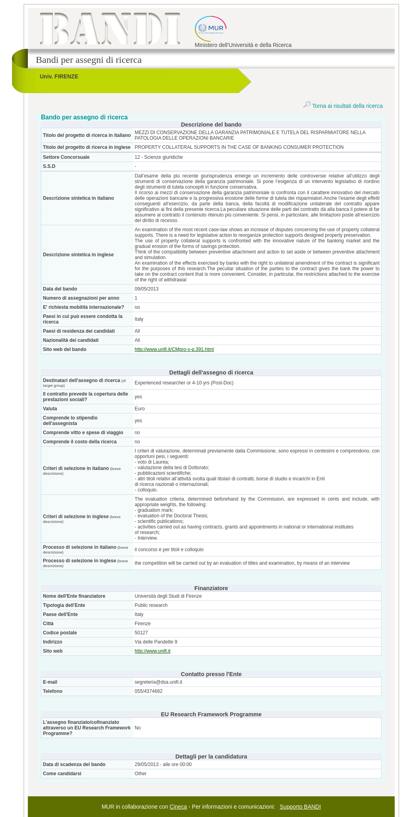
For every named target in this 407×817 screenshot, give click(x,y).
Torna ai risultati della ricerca (343, 106)
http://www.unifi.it (153, 651)
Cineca (178, 806)
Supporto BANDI (300, 806)
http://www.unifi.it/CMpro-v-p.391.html (174, 349)
